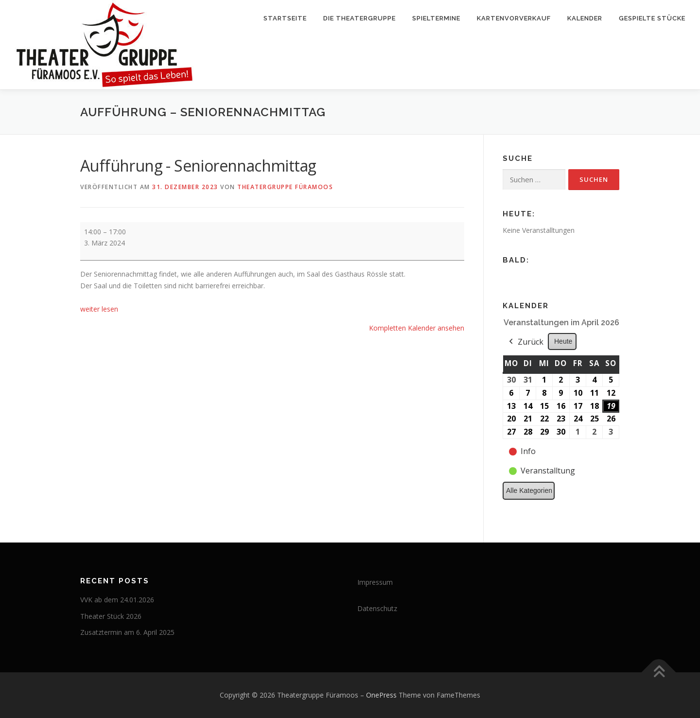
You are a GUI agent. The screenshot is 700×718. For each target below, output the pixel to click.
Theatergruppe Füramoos (285, 187)
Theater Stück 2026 (110, 616)
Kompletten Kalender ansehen (416, 328)
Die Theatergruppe (359, 18)
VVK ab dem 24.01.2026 (117, 599)
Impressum (375, 582)
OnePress (381, 695)
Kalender (584, 18)
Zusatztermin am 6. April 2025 (127, 632)
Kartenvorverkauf (514, 18)
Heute (563, 341)
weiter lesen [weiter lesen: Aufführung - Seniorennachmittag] (99, 309)
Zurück (525, 342)
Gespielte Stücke (652, 18)
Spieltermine (436, 18)
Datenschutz (377, 608)
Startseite (285, 18)
